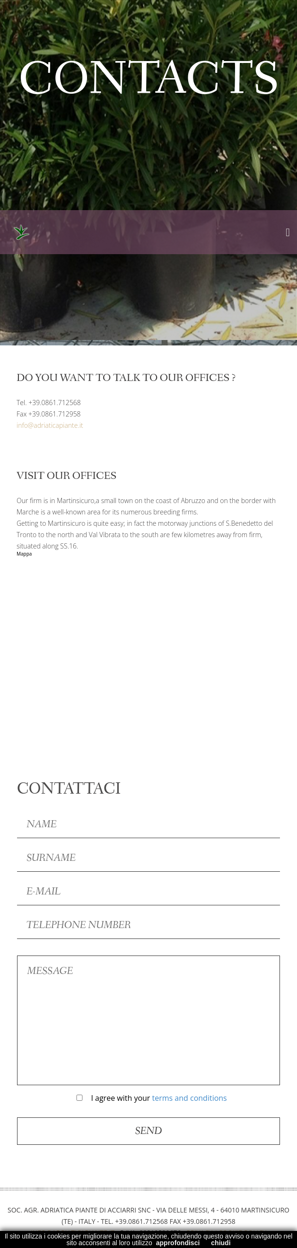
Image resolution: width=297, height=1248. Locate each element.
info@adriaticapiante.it (50, 425)
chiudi (220, 1243)
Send (148, 1131)
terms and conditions (189, 1098)
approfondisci (178, 1243)
